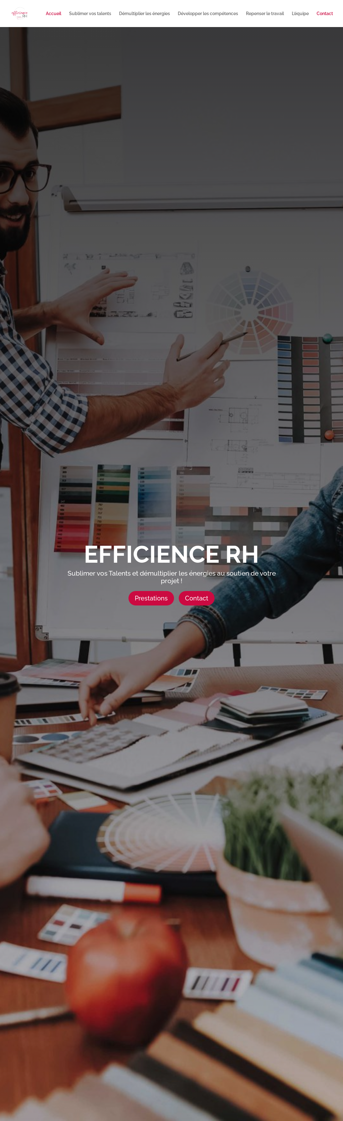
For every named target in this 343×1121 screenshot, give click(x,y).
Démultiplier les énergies (144, 13)
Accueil (53, 13)
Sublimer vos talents (90, 13)
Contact (325, 13)
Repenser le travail (265, 13)
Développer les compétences (208, 13)
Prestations (151, 598)
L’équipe (300, 13)
